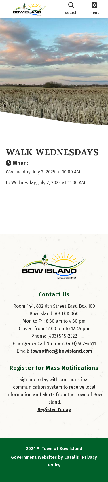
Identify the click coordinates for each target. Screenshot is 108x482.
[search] (71, 9)
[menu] (94, 9)
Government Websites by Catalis (45, 457)
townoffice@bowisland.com (61, 351)
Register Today (54, 409)
